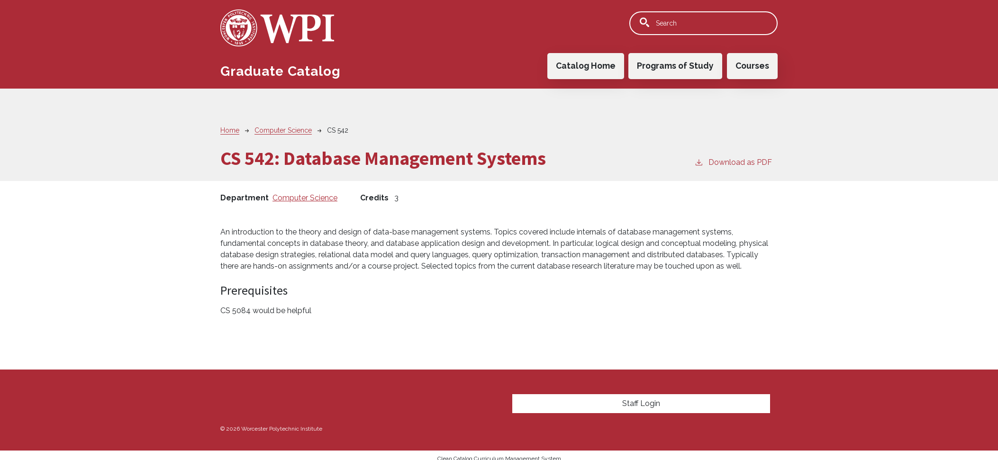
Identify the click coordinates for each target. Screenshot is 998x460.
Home (229, 130)
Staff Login (641, 403)
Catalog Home (586, 66)
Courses (752, 66)
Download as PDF (733, 162)
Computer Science (283, 130)
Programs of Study (675, 66)
